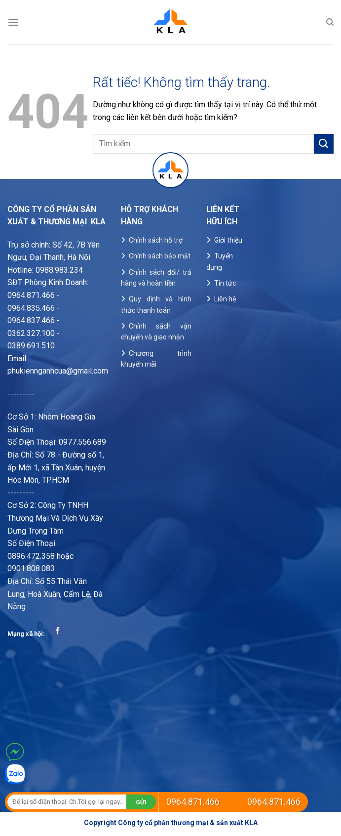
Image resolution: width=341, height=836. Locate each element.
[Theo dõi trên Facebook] (58, 631)
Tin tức (225, 283)
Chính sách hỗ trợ (156, 240)
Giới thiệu (228, 240)
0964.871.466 (193, 801)
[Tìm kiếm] (330, 22)
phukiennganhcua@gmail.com (57, 371)
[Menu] (13, 22)
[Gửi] (324, 143)
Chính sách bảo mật (159, 256)
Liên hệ (225, 299)
